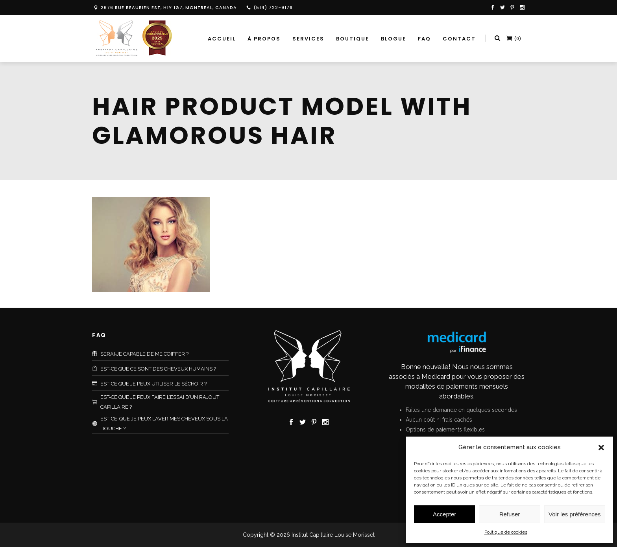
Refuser (509, 514)
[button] (601, 448)
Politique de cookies (505, 532)
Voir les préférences (575, 514)
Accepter (444, 514)
